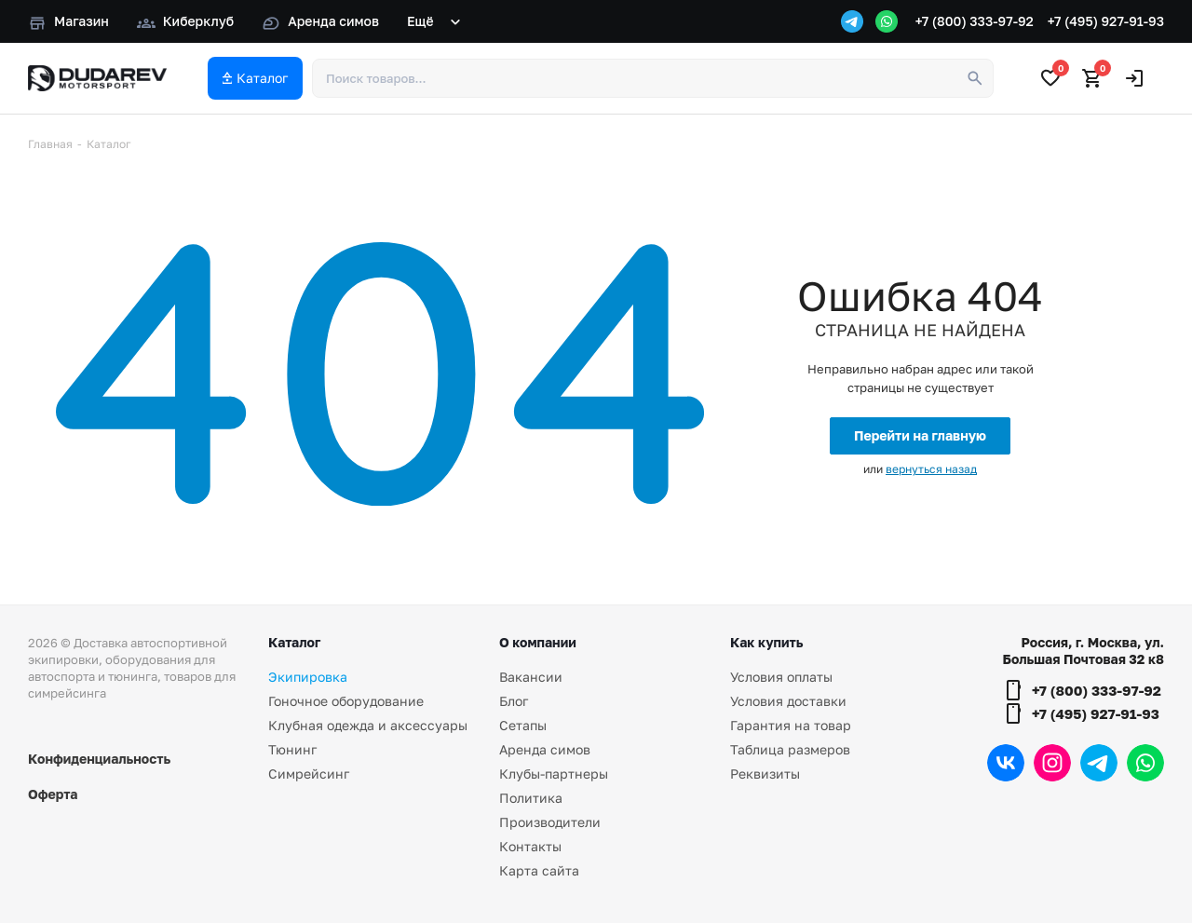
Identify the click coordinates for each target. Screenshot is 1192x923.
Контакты (530, 846)
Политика (530, 798)
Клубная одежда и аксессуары (367, 725)
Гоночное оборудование (346, 701)
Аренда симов (544, 749)
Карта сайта (539, 870)
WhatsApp (1145, 762)
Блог (513, 701)
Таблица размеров (790, 749)
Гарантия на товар (790, 725)
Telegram (1099, 762)
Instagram (1052, 762)
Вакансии (530, 677)
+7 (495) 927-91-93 (1106, 21)
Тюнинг (292, 749)
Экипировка (307, 677)
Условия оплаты (781, 677)
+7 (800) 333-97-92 (974, 21)
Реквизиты (765, 773)
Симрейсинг (308, 773)
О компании (537, 642)
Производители (550, 822)
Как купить (766, 642)
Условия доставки (788, 701)
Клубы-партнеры (553, 773)
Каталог (294, 642)
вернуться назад (931, 469)
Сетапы (523, 725)
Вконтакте (1005, 762)
